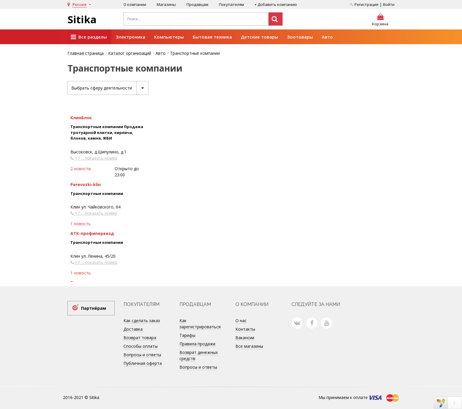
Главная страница (85, 53)
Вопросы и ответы (142, 354)
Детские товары (259, 37)
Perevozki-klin (85, 184)
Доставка (133, 329)
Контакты (245, 329)
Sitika (82, 19)
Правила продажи (197, 344)
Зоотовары (300, 37)
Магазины (166, 4)
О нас (241, 320)
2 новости (80, 168)
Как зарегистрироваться (200, 323)
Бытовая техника (212, 37)
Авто (327, 37)
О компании (134, 4)
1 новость (80, 223)
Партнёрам (93, 308)
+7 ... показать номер (93, 158)
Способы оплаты (140, 346)
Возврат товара (139, 337)
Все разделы (89, 37)
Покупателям (231, 4)
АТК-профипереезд (92, 233)
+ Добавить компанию (276, 4)
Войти (389, 4)
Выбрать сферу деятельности (109, 88)
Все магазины (249, 346)
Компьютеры (169, 37)
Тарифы (187, 335)
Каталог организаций (129, 53)
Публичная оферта (142, 363)
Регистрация (364, 4)
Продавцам (197, 4)
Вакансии (244, 337)
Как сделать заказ (141, 320)
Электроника (130, 37)
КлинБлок (81, 117)
